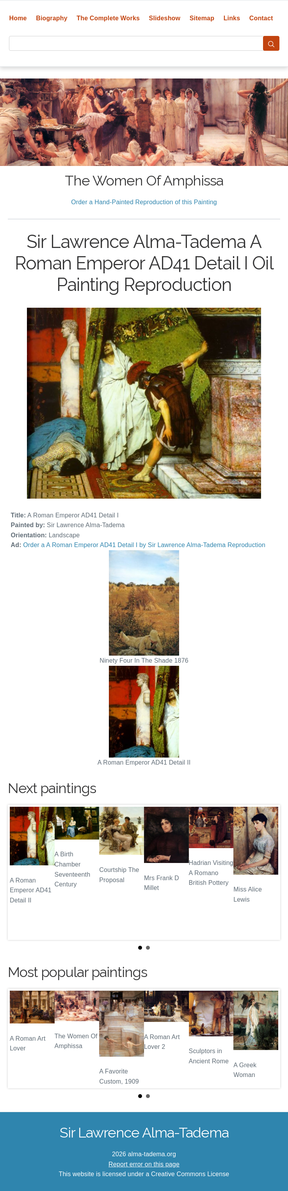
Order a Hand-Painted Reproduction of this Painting (144, 202)
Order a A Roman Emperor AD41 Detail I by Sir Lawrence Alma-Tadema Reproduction (144, 545)
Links (232, 18)
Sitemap (202, 18)
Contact (261, 18)
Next (268, 872)
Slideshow (165, 18)
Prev (20, 872)
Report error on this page (144, 1164)
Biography (52, 18)
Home (18, 18)
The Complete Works (108, 18)
